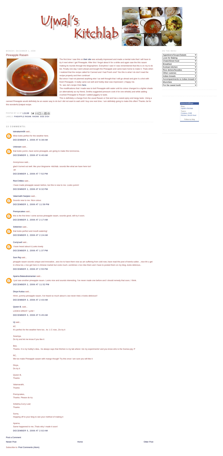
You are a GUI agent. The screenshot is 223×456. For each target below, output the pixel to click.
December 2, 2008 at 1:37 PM (30, 250)
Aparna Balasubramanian (24, 276)
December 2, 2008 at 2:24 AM (30, 235)
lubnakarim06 (19, 131)
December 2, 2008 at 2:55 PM (30, 269)
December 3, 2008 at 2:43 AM (30, 300)
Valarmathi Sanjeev (22, 196)
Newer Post (11, 442)
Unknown (17, 147)
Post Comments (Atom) (28, 447)
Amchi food (192, 115)
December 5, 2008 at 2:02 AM (30, 430)
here (84, 85)
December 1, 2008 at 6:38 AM (30, 140)
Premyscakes (19, 211)
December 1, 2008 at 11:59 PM (31, 204)
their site (87, 59)
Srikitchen (17, 227)
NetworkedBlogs (187, 103)
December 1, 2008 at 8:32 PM (30, 189)
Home (80, 442)
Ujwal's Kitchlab (187, 108)
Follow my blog (189, 119)
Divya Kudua (19, 291)
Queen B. (17, 307)
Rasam (35, 116)
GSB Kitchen (186, 114)
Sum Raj (17, 257)
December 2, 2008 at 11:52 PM (31, 284)
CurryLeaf (17, 242)
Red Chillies (18, 181)
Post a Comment (13, 437)
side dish (44, 116)
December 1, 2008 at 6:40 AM (30, 155)
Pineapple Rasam (22, 116)
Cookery (184, 113)
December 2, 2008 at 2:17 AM (30, 220)
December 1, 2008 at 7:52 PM (30, 174)
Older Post (148, 442)
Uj (14, 322)
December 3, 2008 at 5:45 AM (30, 315)
